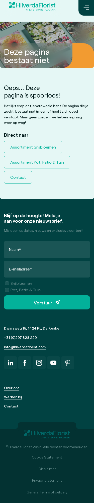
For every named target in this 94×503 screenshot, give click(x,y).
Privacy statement (47, 480)
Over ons (11, 388)
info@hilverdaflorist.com (25, 347)
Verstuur (43, 302)
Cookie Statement (47, 457)
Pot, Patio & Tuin (23, 289)
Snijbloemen (18, 283)
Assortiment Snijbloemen (33, 147)
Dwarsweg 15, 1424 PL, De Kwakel (32, 328)
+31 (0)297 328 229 (20, 337)
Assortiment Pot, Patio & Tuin (37, 162)
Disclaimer (47, 469)
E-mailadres (20, 268)
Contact (18, 177)
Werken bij (13, 397)
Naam (15, 249)
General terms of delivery (47, 492)
